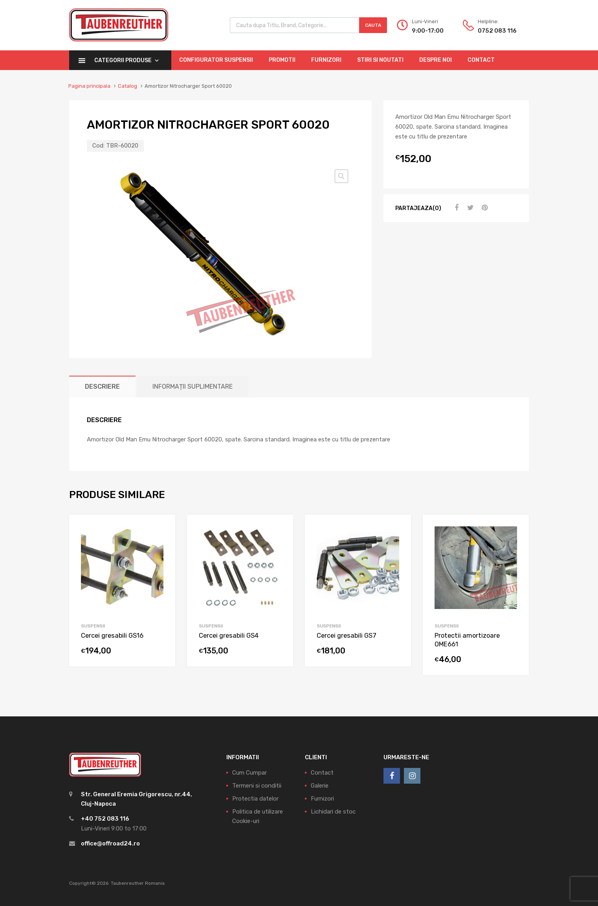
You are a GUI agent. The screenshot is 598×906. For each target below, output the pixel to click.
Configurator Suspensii (216, 60)
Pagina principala (89, 86)
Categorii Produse (127, 60)
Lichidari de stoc (333, 811)
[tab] (102, 386)
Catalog (127, 86)
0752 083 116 (497, 30)
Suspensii (93, 626)
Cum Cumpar (249, 772)
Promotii (282, 60)
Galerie (319, 785)
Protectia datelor (255, 798)
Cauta (373, 25)
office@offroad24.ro (110, 843)
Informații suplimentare (192, 386)
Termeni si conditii (256, 785)
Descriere (102, 386)
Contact (481, 60)
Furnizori (326, 60)
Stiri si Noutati (380, 60)
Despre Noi (435, 60)
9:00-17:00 (428, 30)
